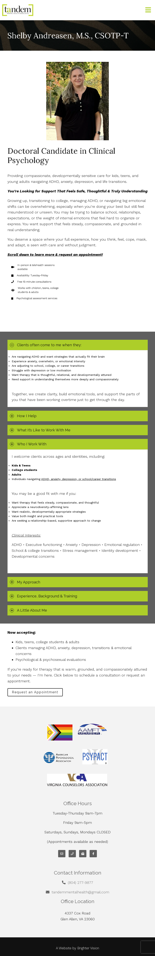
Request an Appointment (35, 692)
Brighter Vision (88, 948)
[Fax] (82, 853)
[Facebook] (93, 853)
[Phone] (72, 853)
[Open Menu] (148, 10)
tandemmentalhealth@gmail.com (80, 892)
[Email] (61, 853)
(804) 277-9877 (80, 882)
